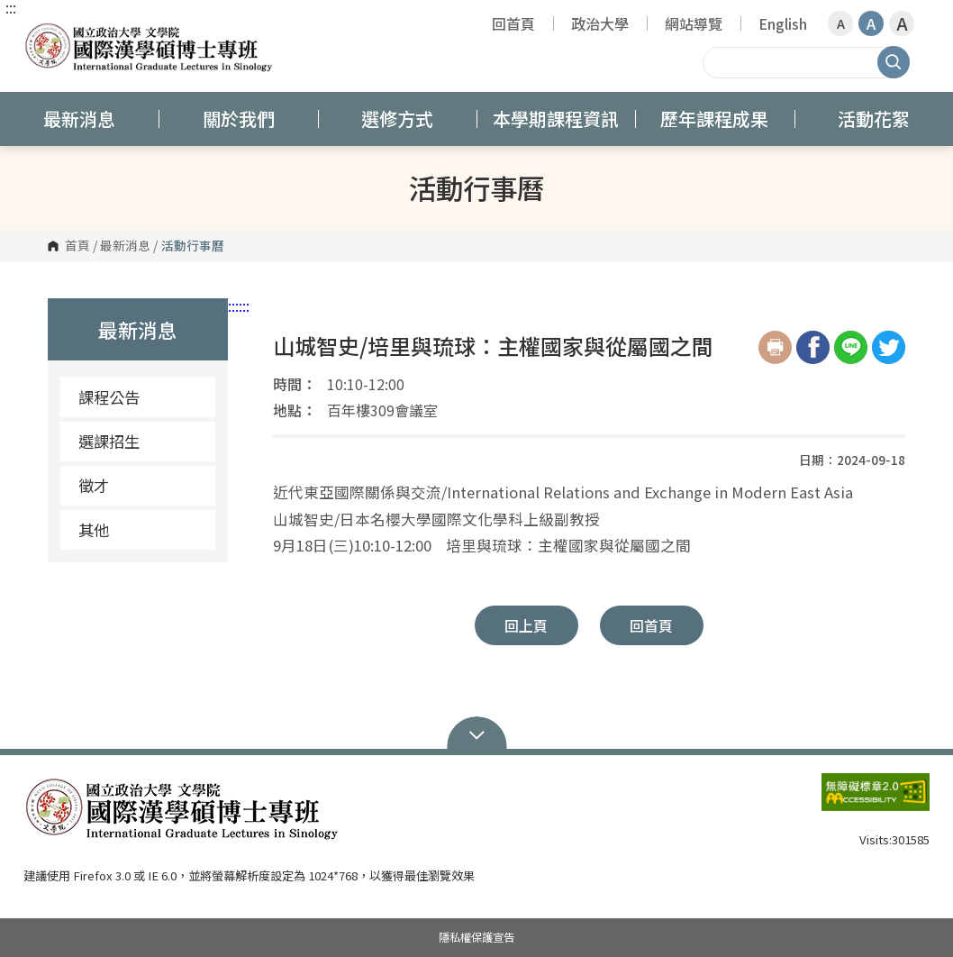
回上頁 (526, 625)
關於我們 (239, 118)
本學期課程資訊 (556, 118)
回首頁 (513, 23)
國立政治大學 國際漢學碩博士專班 (41, 31)
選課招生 (109, 441)
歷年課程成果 (714, 118)
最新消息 (79, 118)
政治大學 (600, 23)
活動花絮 (874, 118)
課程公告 (109, 397)
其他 (93, 529)
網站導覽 (693, 23)
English (782, 23)
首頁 (77, 246)
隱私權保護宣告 (476, 937)
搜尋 (893, 62)
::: (10, 7)
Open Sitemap (477, 733)
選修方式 (397, 118)
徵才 (93, 485)
